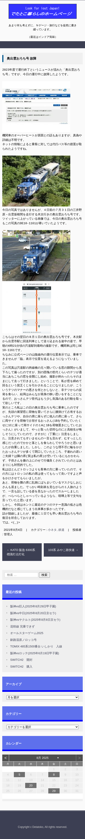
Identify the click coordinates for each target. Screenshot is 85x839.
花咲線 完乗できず (22, 625)
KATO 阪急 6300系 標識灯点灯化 (22, 551)
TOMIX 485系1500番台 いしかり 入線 (36, 645)
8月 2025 (42, 757)
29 (53, 790)
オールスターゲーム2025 (26, 632)
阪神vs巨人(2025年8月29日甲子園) (33, 605)
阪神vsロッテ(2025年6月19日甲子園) (34, 652)
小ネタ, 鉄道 (56, 529)
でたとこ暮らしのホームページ (31, 21)
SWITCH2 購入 (21, 665)
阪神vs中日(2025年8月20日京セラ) (33, 612)
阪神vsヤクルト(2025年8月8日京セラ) (35, 618)
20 (30, 784)
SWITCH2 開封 (21, 659)
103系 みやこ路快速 (63, 549)
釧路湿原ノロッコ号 (23, 639)
